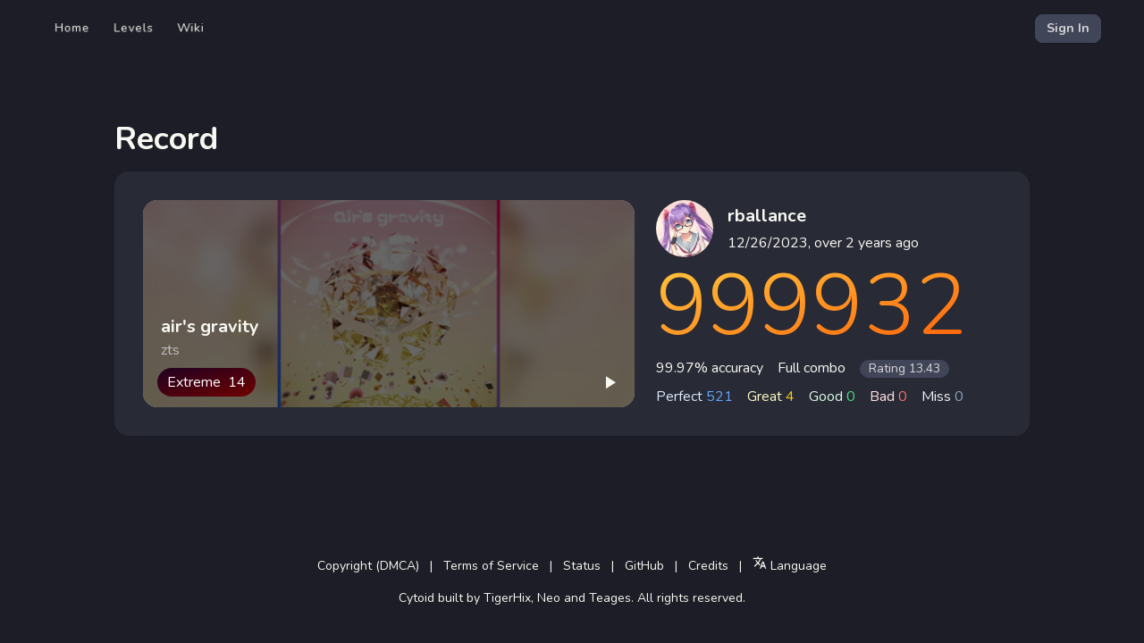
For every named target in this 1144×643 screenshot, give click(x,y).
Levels (134, 28)
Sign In (1068, 28)
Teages (610, 597)
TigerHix (507, 597)
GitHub (644, 565)
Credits (708, 565)
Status (582, 565)
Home (72, 28)
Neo (548, 597)
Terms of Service (491, 565)
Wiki (191, 28)
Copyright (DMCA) (368, 565)
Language (790, 564)
